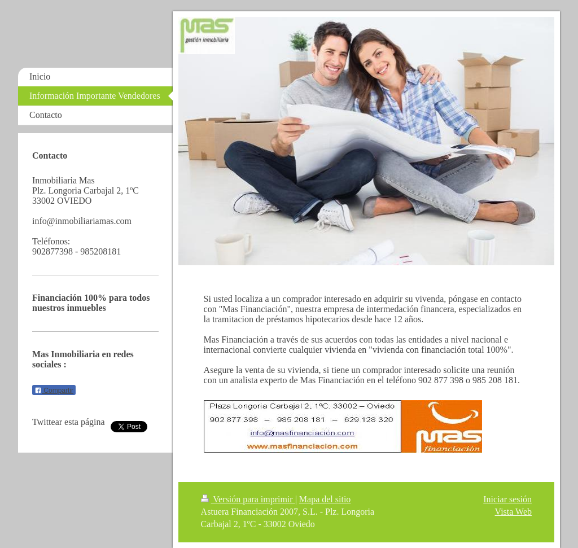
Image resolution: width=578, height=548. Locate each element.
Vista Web (513, 511)
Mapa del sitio (325, 499)
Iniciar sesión (507, 499)
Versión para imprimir (248, 499)
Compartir (53, 390)
